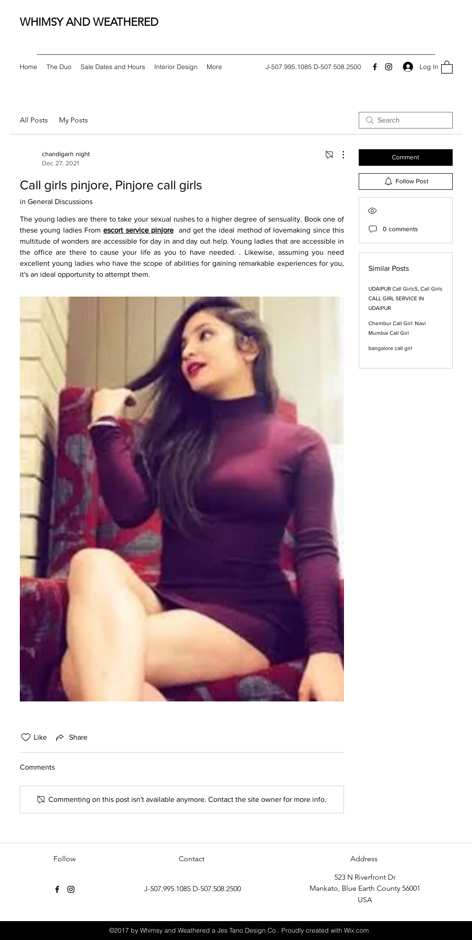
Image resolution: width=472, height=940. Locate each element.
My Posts (73, 120)
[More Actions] (338, 154)
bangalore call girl (390, 348)
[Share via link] (70, 737)
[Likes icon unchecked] (26, 737)
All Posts (34, 120)
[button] (447, 67)
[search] (406, 120)
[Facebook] (374, 66)
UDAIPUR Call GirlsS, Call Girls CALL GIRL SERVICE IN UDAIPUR (405, 298)
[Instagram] (388, 66)
